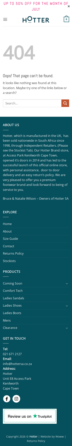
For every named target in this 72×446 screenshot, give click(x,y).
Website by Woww (52, 436)
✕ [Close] (68, 6)
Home (7, 224)
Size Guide (10, 239)
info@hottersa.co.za (17, 364)
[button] (5, 19)
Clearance (10, 328)
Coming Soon (12, 283)
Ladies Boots (12, 313)
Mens (7, 320)
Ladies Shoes (12, 305)
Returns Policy (13, 253)
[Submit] (65, 103)
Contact (8, 246)
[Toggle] (67, 283)
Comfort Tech (13, 291)
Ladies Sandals (13, 298)
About (7, 231)
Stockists (9, 261)
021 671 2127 (12, 354)
